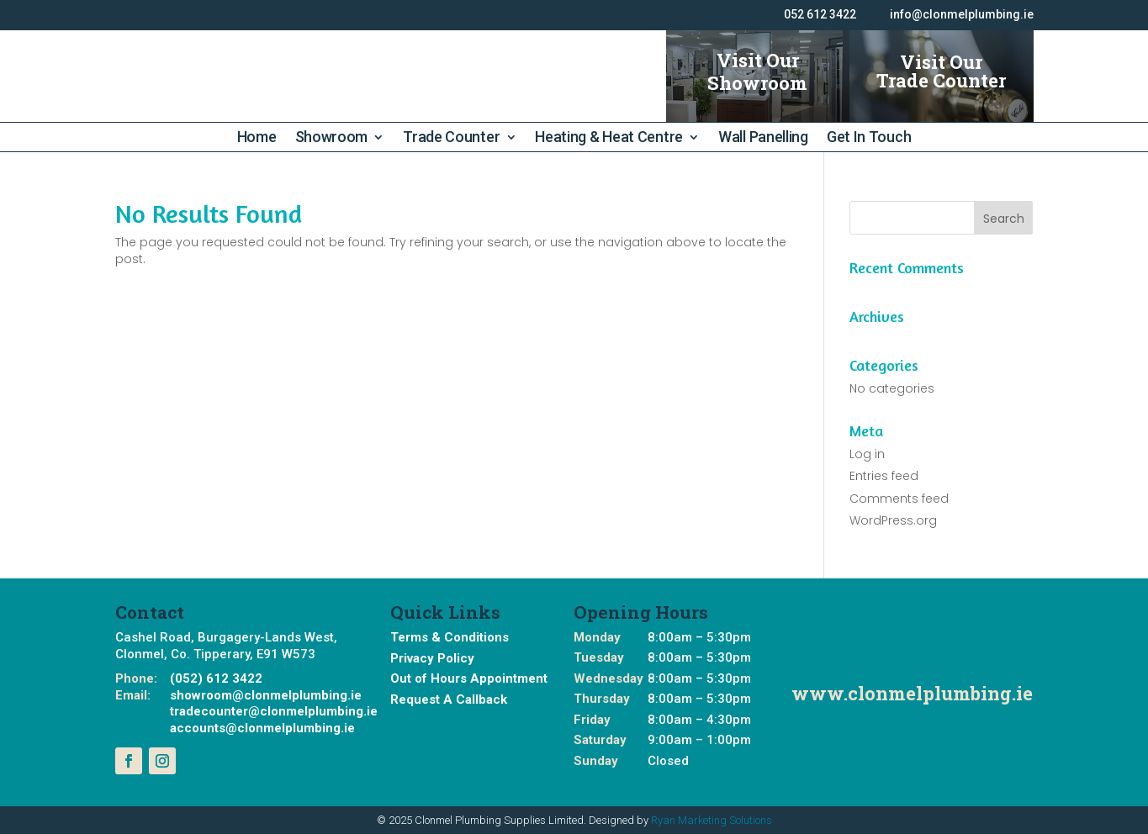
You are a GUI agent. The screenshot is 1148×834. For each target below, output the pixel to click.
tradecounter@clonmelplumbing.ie (274, 711)
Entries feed (883, 475)
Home (257, 138)
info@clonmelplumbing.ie (962, 14)
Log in (867, 454)
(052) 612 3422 (216, 678)
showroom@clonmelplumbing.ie (266, 695)
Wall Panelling (763, 138)
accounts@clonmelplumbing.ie (262, 728)
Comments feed (899, 498)
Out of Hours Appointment (469, 678)
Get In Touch (869, 138)
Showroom (331, 138)
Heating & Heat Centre (609, 138)
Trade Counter (451, 138)
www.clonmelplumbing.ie (912, 693)
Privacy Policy (432, 658)
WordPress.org (893, 520)
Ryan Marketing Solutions (711, 820)
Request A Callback (448, 699)
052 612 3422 (820, 14)
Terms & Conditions (449, 637)
